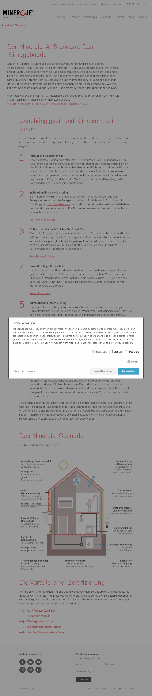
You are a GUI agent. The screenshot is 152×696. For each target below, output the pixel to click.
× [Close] (141, 320)
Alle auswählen (128, 371)
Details (134, 361)
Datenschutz (18, 371)
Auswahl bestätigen (103, 371)
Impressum (31, 371)
